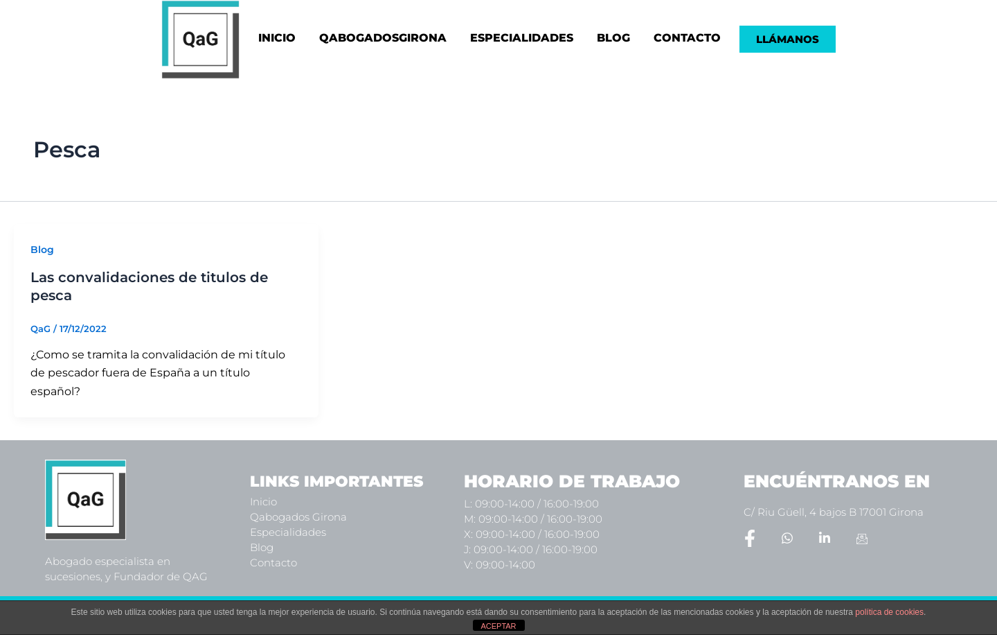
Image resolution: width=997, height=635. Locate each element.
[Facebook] (750, 538)
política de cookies (889, 612)
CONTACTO (687, 37)
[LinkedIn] (824, 538)
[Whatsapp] (787, 538)
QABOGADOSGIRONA (383, 37)
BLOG (613, 37)
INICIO (277, 37)
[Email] (862, 538)
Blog (42, 249)
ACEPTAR (498, 626)
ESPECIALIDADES (521, 37)
